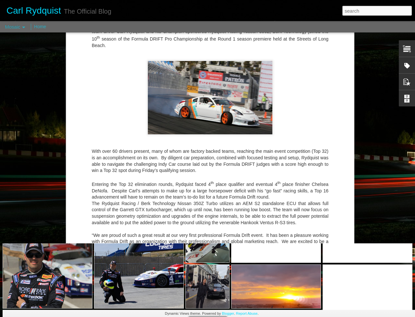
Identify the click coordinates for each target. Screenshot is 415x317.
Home (40, 26)
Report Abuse (247, 313)
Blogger (228, 313)
